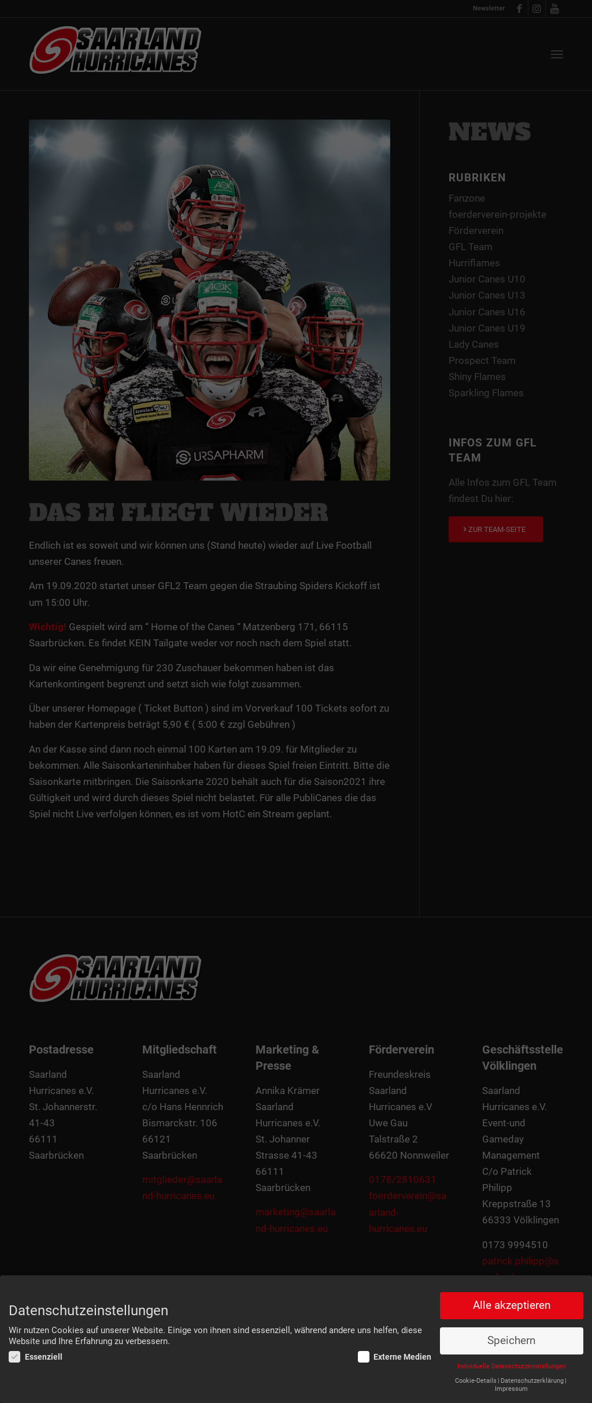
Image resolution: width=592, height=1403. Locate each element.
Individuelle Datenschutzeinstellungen (511, 1367)
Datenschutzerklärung (532, 1381)
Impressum (511, 1389)
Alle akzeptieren (511, 1306)
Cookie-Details (476, 1381)
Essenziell (35, 1357)
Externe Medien (395, 1357)
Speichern (511, 1341)
